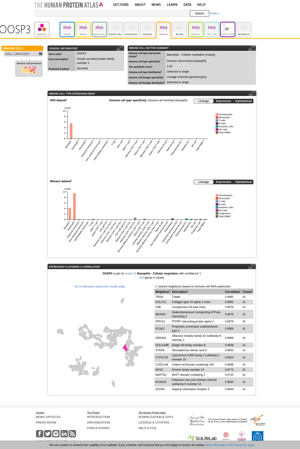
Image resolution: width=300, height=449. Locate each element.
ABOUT (140, 4)
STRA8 (159, 350)
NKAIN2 (160, 314)
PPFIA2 (160, 321)
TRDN (159, 297)
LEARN (172, 4)
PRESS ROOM (46, 422)
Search (199, 13)
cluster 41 (130, 273)
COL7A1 (160, 302)
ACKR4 (160, 389)
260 (141, 277)
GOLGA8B (162, 345)
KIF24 (159, 369)
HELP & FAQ (147, 428)
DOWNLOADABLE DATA (155, 417)
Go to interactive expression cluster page (100, 286)
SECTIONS (121, 4)
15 (155, 286)
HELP (201, 4)
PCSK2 (159, 328)
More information (216, 445)
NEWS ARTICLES (48, 417)
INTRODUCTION (98, 417)
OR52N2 (160, 338)
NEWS (156, 4)
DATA (187, 4)
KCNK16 (160, 382)
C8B (158, 307)
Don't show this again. (241, 445)
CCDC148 (161, 364)
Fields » (214, 13)
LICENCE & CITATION (153, 422)
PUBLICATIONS (98, 428)
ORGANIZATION (98, 422)
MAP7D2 (161, 374)
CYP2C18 (161, 357)
